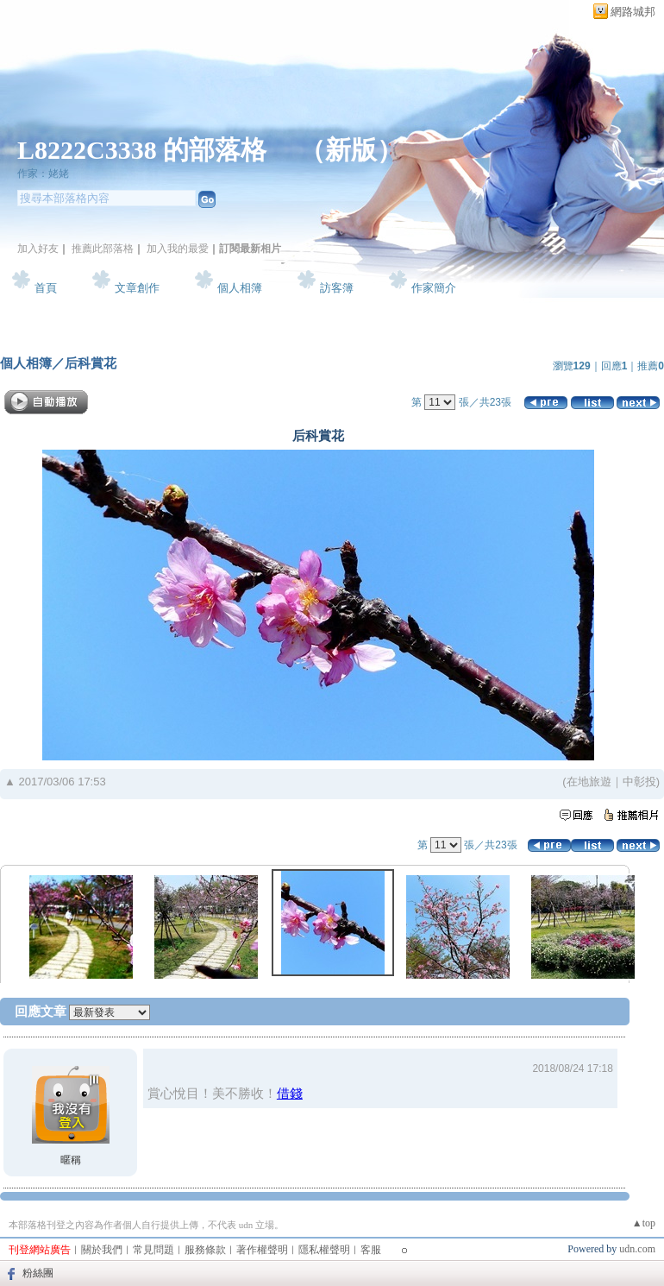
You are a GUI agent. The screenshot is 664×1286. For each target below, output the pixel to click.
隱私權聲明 (324, 1250)
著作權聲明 (262, 1250)
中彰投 (639, 781)
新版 (351, 150)
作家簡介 (433, 287)
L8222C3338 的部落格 (145, 150)
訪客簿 (337, 287)
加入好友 (38, 249)
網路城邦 (633, 11)
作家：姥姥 (43, 173)
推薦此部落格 (103, 249)
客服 (370, 1250)
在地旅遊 (589, 781)
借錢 (290, 1093)
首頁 (45, 287)
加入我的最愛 (178, 249)
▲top (643, 1223)
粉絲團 (37, 1273)
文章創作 (137, 287)
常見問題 (153, 1250)
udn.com (637, 1249)
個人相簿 (239, 287)
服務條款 (205, 1250)
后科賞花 (90, 363)
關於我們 (101, 1250)
